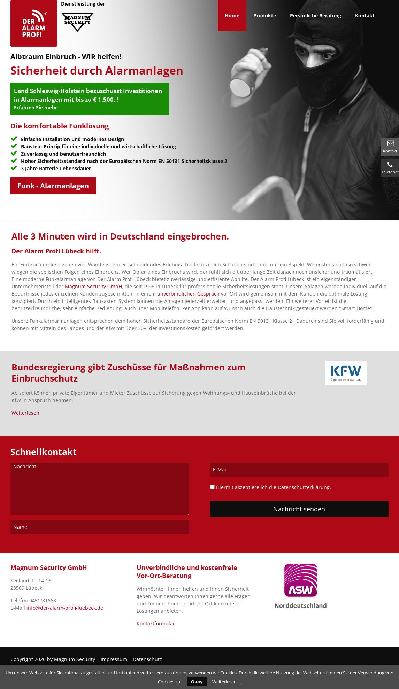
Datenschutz (147, 659)
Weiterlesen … (226, 682)
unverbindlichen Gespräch (188, 293)
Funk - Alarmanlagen (53, 185)
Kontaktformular (156, 623)
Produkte (264, 15)
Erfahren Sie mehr (35, 107)
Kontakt (390, 151)
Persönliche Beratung (315, 15)
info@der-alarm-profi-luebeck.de (64, 607)
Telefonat (390, 171)
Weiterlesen (25, 412)
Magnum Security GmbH (93, 286)
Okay (196, 682)
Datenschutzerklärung (304, 487)
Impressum (114, 659)
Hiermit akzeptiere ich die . (273, 487)
